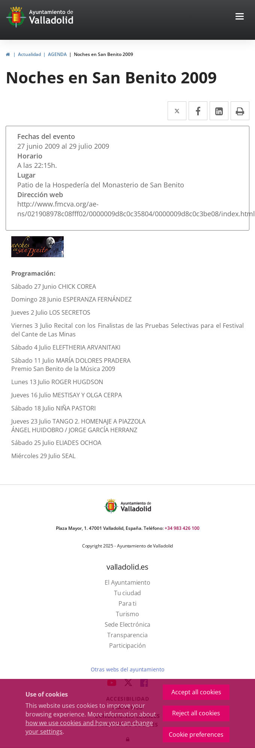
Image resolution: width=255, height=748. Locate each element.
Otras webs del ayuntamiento (127, 669)
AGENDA (57, 54)
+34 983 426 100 (182, 528)
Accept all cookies (196, 692)
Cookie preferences (196, 734)
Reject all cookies (196, 713)
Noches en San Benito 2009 (103, 54)
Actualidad (29, 54)
